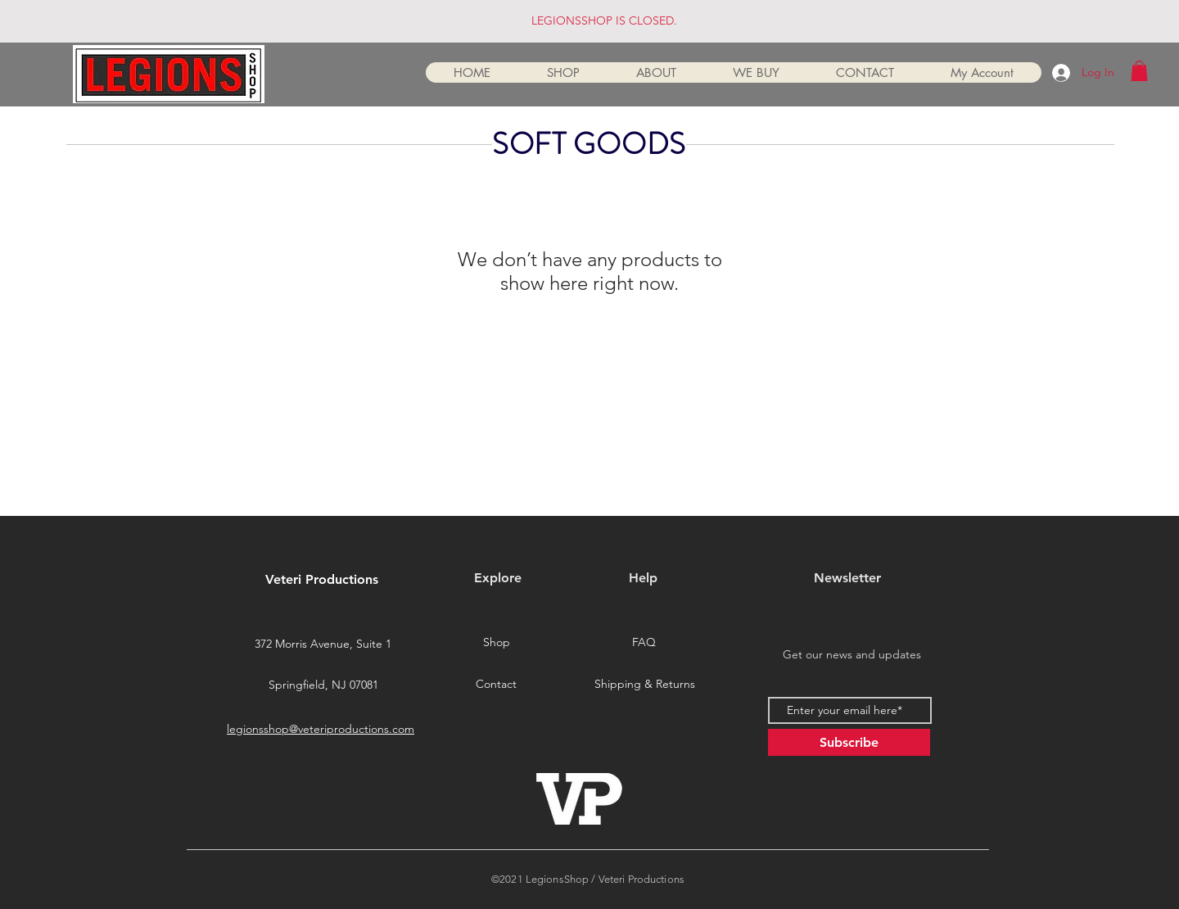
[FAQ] (643, 643)
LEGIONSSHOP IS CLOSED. (604, 20)
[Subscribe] (849, 742)
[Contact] (496, 685)
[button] (1139, 71)
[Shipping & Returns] (644, 685)
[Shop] (496, 643)
